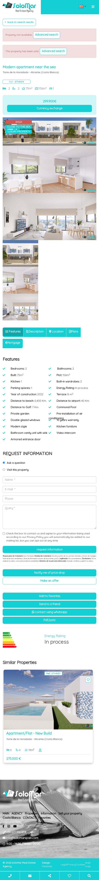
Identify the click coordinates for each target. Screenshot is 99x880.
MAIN (6, 813)
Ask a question (16, 463)
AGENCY (17, 813)
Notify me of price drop (49, 572)
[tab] (13, 332)
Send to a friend (49, 604)
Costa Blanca (11, 818)
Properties (31, 813)
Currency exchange (49, 108)
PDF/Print (49, 620)
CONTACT (29, 818)
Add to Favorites (49, 596)
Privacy (71, 864)
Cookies (80, 864)
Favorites (44, 818)
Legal (64, 864)
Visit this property (18, 469)
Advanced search (46, 34)
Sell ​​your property (70, 813)
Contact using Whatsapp (49, 612)
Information (48, 813)
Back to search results (19, 22)
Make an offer (49, 580)
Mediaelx (47, 866)
